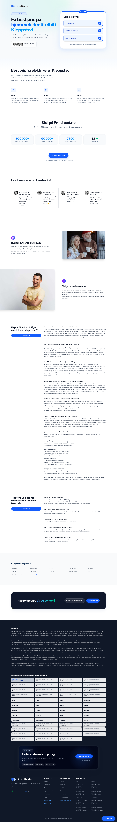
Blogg (45, 788)
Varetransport (64, 797)
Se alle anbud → (48, 800)
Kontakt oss (47, 784)
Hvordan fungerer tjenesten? (74, 600)
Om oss (46, 781)
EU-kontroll (14, 568)
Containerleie (33, 571)
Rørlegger (13, 571)
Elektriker (52, 571)
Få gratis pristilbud (58, 155)
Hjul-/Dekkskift (72, 568)
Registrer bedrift (84, 756)
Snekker (52, 568)
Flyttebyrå (63, 794)
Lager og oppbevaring (16, 574)
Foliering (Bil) (33, 568)
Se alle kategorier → (35, 574)
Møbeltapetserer (73, 571)
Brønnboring (91, 571)
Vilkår (45, 797)
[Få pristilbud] (108, 818)
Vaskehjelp (63, 791)
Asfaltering (90, 568)
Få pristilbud (26, 335)
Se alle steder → (48, 803)
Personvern (47, 794)
